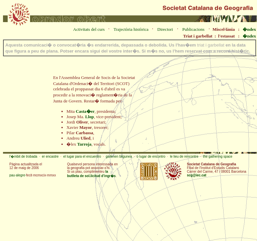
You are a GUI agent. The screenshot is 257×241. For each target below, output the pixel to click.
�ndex (249, 29)
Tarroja (84, 144)
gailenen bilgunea (119, 156)
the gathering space (217, 156)
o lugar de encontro (151, 156)
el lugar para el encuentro (82, 156)
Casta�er (85, 111)
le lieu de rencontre (184, 156)
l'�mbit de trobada (23, 156)
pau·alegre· (17, 175)
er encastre (50, 156)
